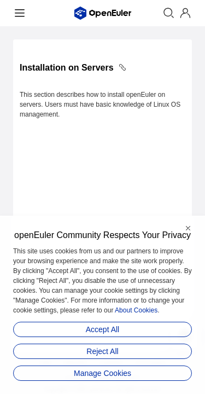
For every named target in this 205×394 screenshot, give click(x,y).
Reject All (102, 351)
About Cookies (136, 310)
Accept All (102, 329)
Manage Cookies (102, 373)
